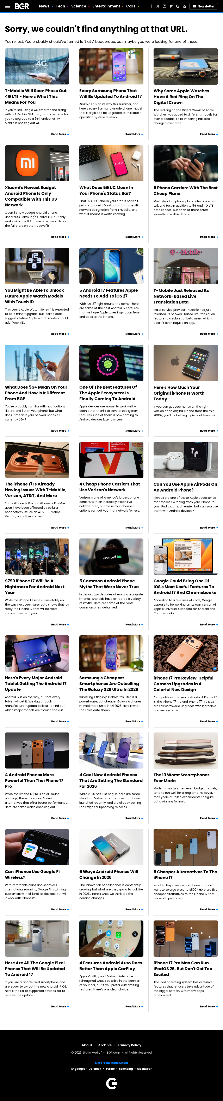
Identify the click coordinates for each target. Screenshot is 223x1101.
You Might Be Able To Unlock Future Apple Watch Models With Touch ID (34, 296)
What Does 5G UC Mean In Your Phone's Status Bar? (106, 190)
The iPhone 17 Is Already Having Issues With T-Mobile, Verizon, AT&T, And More (36, 489)
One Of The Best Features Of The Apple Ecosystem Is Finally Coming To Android (108, 392)
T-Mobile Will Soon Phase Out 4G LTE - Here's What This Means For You (36, 96)
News (44, 6)
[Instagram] (164, 6)
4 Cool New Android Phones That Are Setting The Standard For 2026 (111, 780)
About (87, 1045)
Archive (105, 1045)
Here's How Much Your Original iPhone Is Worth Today (179, 393)
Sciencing (126, 1069)
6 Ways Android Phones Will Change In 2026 (108, 874)
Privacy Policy (129, 1045)
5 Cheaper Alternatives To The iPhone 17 (185, 874)
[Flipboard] (171, 6)
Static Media (91, 1052)
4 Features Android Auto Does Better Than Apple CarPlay (110, 965)
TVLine (110, 1069)
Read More (58, 134)
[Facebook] (151, 6)
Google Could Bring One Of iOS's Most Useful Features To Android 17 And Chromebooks (185, 586)
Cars (130, 6)
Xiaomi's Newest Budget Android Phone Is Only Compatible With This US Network (31, 196)
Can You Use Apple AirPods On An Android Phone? (185, 487)
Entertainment (106, 6)
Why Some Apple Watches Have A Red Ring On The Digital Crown (181, 96)
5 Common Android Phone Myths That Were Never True (109, 583)
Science (78, 6)
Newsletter (204, 6)
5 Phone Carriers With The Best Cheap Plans (186, 190)
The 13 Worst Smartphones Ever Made (182, 777)
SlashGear (144, 1069)
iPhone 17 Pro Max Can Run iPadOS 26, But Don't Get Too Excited (183, 968)
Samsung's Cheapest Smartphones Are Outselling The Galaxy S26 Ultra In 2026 (109, 683)
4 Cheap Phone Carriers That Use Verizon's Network (109, 487)
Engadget (78, 1069)
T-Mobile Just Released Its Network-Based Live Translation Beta (181, 296)
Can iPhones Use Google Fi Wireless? (32, 874)
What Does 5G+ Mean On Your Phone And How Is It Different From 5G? (36, 392)
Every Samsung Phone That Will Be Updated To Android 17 (110, 93)
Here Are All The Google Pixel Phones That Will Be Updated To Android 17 (35, 968)
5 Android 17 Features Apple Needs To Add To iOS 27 (108, 293)
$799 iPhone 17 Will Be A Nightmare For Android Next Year (34, 586)
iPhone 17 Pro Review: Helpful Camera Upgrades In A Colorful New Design (183, 683)
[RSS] (184, 6)
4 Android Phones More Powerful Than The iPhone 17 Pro (34, 780)
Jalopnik (95, 1069)
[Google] (177, 6)
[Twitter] (158, 6)
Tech (60, 6)
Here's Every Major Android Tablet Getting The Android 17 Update (36, 683)
